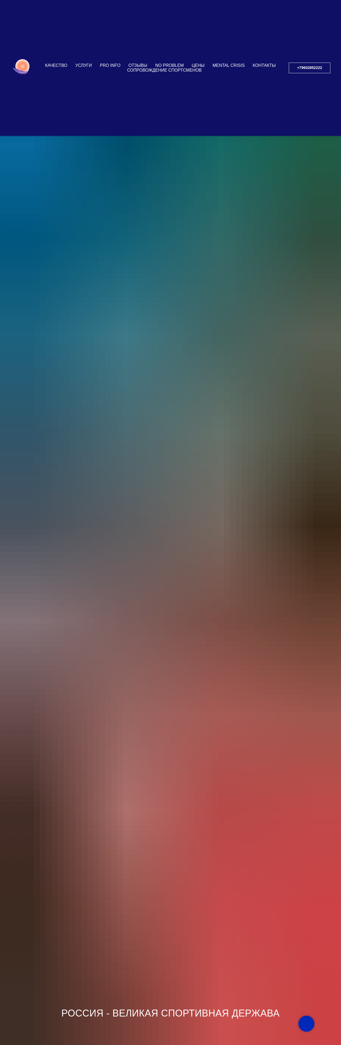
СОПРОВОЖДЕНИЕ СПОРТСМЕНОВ (164, 45)
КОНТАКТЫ (264, 40)
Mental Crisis (229, 40)
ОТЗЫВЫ (137, 40)
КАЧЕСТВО (56, 40)
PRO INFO (110, 40)
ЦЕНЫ (198, 40)
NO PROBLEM (169, 40)
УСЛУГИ (83, 40)
